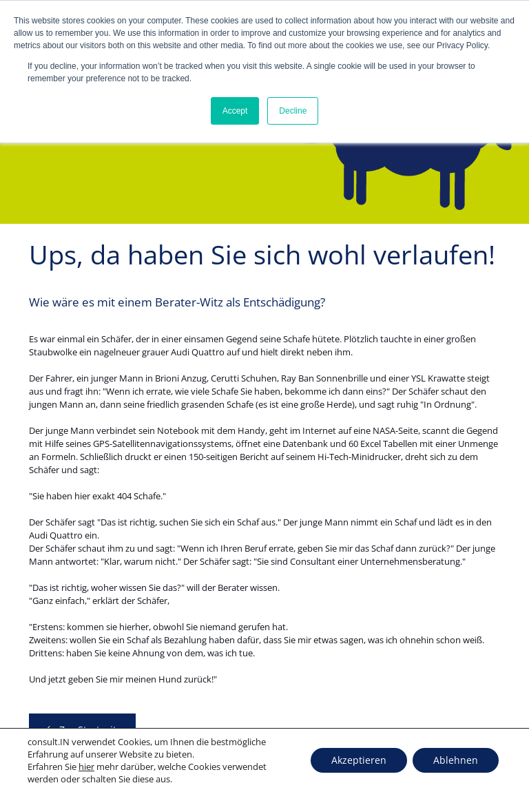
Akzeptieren (358, 760)
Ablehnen (455, 760)
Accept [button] (235, 111)
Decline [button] (293, 111)
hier (86, 766)
